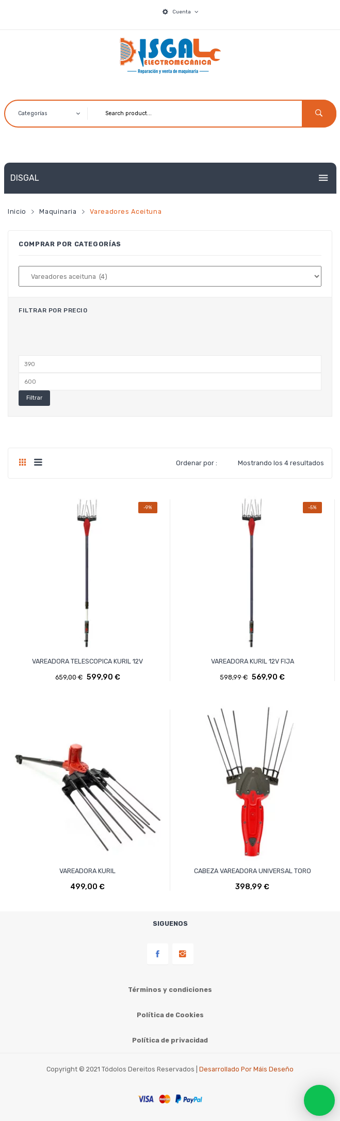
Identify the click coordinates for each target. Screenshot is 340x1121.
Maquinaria (57, 211)
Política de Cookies (170, 1015)
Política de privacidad (170, 1040)
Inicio (17, 211)
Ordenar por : (196, 463)
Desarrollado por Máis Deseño (246, 1069)
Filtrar (34, 397)
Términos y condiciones (170, 989)
